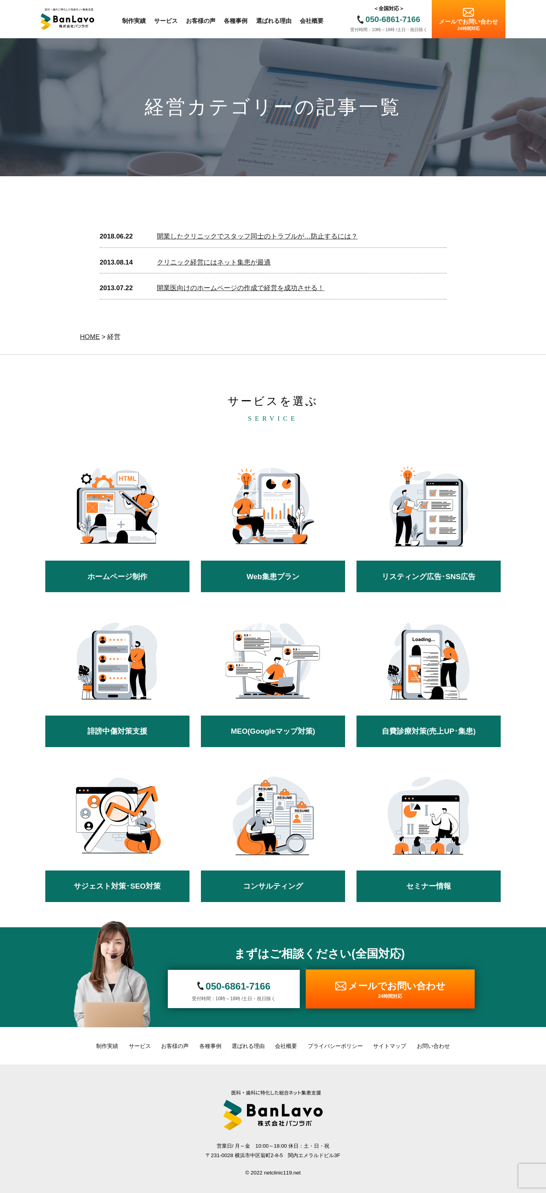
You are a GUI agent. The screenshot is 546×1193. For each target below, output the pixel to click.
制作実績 (107, 1046)
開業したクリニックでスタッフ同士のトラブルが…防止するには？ (257, 236)
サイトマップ (389, 1046)
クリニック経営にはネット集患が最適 (214, 262)
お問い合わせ (433, 1046)
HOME (90, 337)
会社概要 (286, 1046)
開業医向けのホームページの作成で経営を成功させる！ (240, 288)
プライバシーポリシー (335, 1046)
